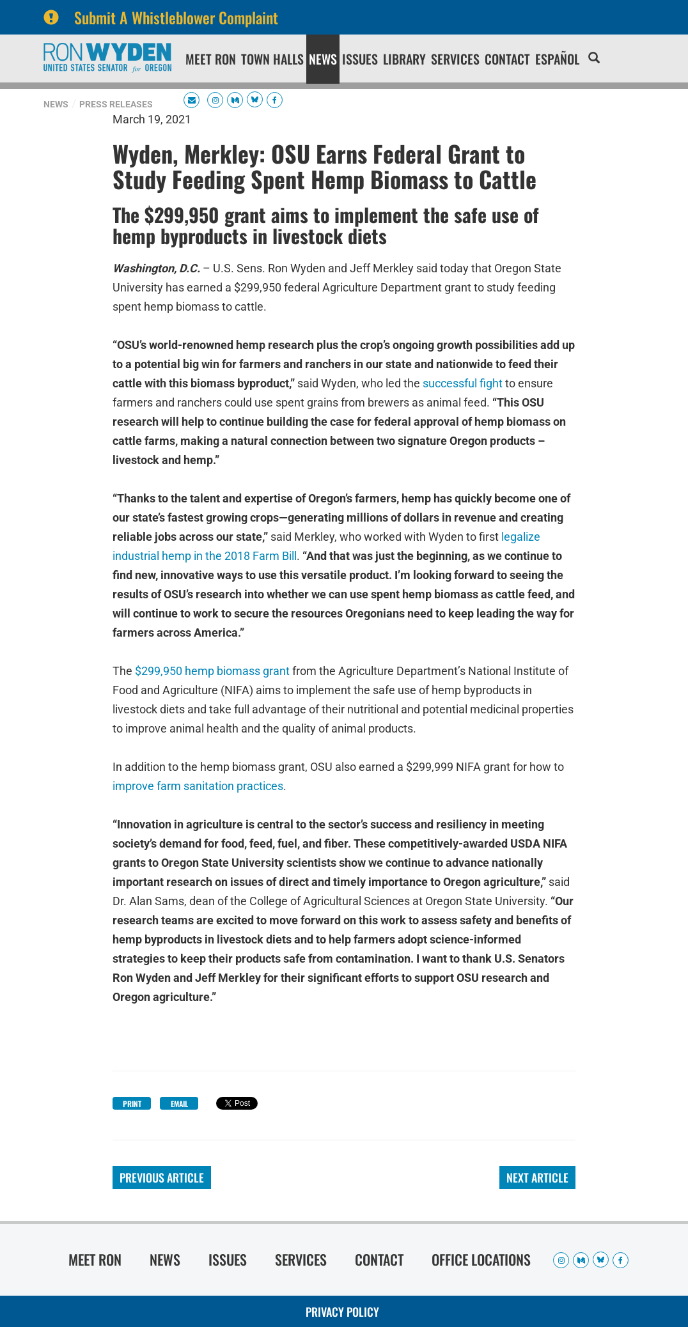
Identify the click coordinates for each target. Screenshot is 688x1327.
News (323, 58)
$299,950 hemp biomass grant (212, 670)
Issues (360, 58)
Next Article (537, 1177)
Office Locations (481, 1259)
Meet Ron (210, 58)
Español (557, 58)
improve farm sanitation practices (198, 785)
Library (404, 58)
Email (179, 1103)
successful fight (463, 382)
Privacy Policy (342, 1311)
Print (132, 1103)
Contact (507, 58)
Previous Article (162, 1177)
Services (455, 58)
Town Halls (272, 58)
